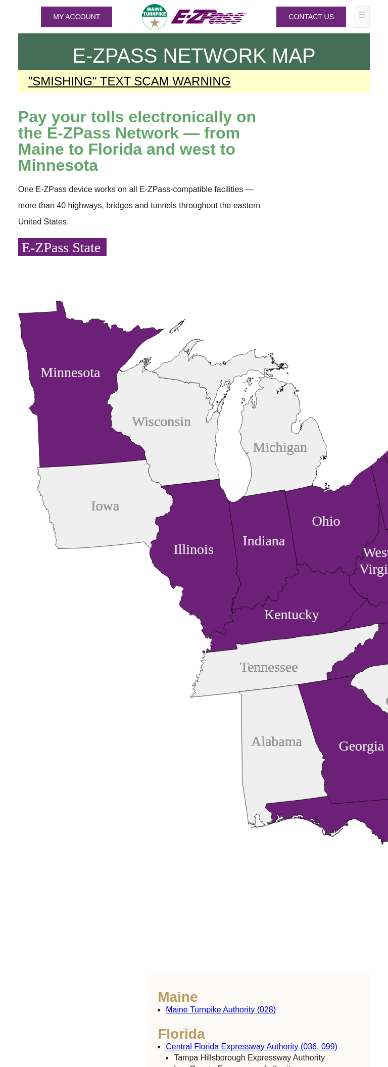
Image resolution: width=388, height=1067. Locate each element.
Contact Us (311, 17)
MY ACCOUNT (76, 17)
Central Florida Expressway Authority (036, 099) (251, 1046)
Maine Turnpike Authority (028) (221, 1009)
